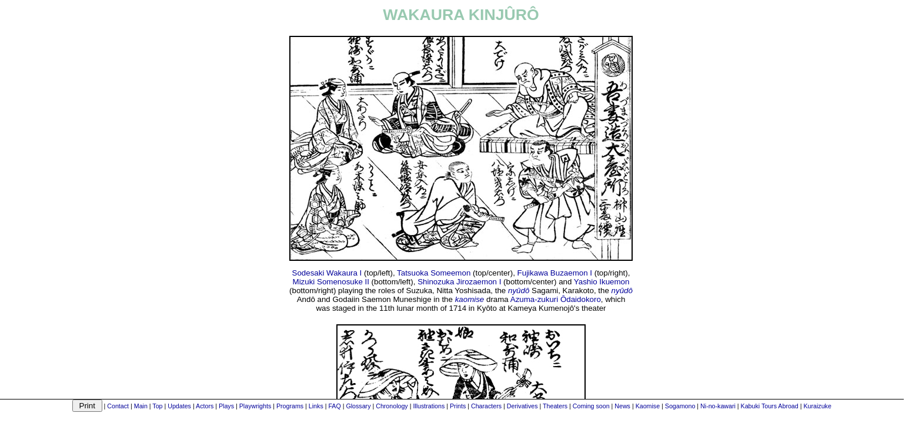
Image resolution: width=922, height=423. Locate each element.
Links (316, 405)
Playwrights (255, 405)
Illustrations (429, 405)
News (622, 405)
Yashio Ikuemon (602, 281)
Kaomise (648, 405)
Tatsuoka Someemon (433, 272)
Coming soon (591, 405)
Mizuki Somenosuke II (331, 281)
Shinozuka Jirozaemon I (459, 281)
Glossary (358, 405)
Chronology (392, 405)
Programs (289, 405)
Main (141, 405)
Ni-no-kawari (718, 405)
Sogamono (680, 405)
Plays (226, 405)
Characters (486, 405)
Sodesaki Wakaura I (327, 272)
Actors (204, 405)
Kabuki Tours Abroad (770, 405)
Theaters (555, 405)
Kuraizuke (817, 405)
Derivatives (522, 405)
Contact (118, 405)
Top (157, 405)
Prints (458, 405)
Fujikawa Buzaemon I (554, 272)
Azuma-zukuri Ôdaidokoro (555, 299)
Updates (179, 405)
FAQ (334, 405)
